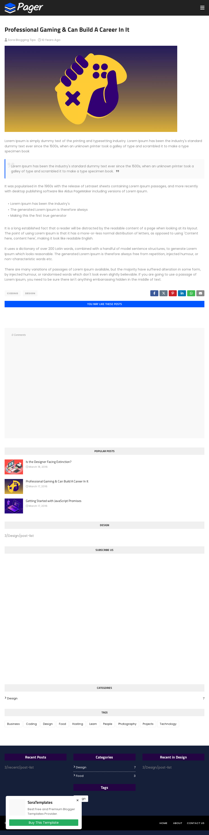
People (107, 724)
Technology (168, 724)
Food (62, 724)
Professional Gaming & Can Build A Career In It (57, 481)
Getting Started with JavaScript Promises (53, 501)
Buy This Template (44, 822)
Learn (93, 724)
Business (13, 724)
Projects (148, 724)
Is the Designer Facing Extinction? (48, 461)
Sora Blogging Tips (22, 40)
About (177, 823)
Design (30, 293)
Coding (12, 293)
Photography (127, 724)
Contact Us (195, 823)
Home (163, 823)
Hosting (77, 724)
